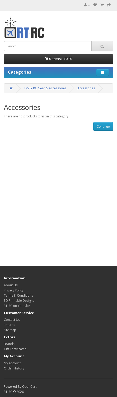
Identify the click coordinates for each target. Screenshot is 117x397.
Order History (14, 368)
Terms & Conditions (18, 295)
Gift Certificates (15, 349)
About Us (10, 285)
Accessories (86, 88)
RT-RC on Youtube (17, 306)
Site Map (10, 330)
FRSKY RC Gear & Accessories (45, 88)
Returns (9, 325)
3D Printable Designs (19, 300)
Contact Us (12, 319)
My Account (12, 363)
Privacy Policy (13, 290)
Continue (103, 126)
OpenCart (29, 386)
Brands (9, 344)
